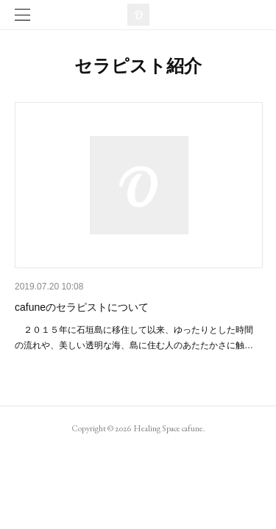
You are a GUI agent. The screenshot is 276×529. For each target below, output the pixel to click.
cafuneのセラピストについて (82, 307)
